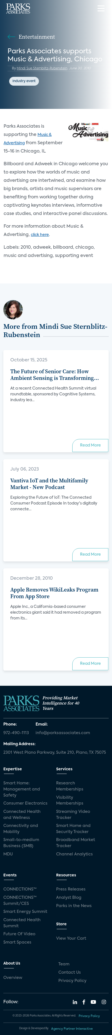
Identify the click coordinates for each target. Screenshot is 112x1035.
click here (40, 235)
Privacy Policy (72, 981)
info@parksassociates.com (63, 733)
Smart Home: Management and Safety (21, 789)
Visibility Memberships (69, 801)
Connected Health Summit (22, 923)
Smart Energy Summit (25, 912)
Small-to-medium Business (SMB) (21, 843)
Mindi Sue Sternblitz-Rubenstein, (42, 68)
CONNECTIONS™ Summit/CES (20, 901)
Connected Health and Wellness (22, 815)
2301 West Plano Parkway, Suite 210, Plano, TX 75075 (54, 753)
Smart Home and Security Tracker (73, 829)
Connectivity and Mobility (20, 829)
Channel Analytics (74, 854)
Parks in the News (74, 906)
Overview (12, 978)
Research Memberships (69, 786)
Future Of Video (19, 934)
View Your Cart (71, 939)
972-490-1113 (16, 733)
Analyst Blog (68, 898)
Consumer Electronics (25, 803)
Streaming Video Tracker (73, 815)
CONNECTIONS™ (20, 889)
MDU (8, 854)
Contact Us (69, 972)
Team (63, 964)
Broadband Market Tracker (75, 843)
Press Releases (71, 889)
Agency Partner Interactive (72, 1029)
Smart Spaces (17, 942)
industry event (24, 81)
